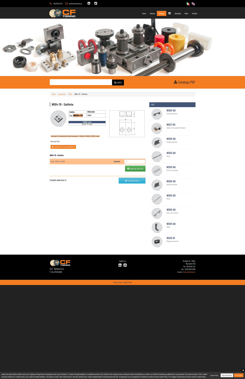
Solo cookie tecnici (227, 375)
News (180, 13)
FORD (70, 94)
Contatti (188, 13)
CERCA (118, 82)
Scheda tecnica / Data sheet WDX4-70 (63, 147)
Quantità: (117, 161)
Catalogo (156, 13)
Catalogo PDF (184, 82)
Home (139, 13)
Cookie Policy (127, 282)
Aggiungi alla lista (135, 168)
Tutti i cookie (238, 375)
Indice (54, 94)
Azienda (146, 13)
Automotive (62, 94)
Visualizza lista (132, 180)
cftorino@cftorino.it (75, 3)
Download (172, 13)
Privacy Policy (117, 282)
